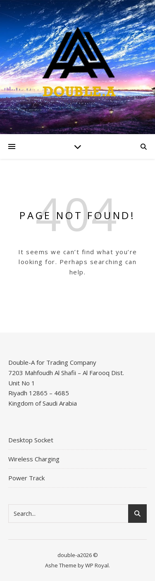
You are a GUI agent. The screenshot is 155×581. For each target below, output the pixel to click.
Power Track (26, 478)
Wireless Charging (34, 459)
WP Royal (97, 565)
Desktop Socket (30, 440)
